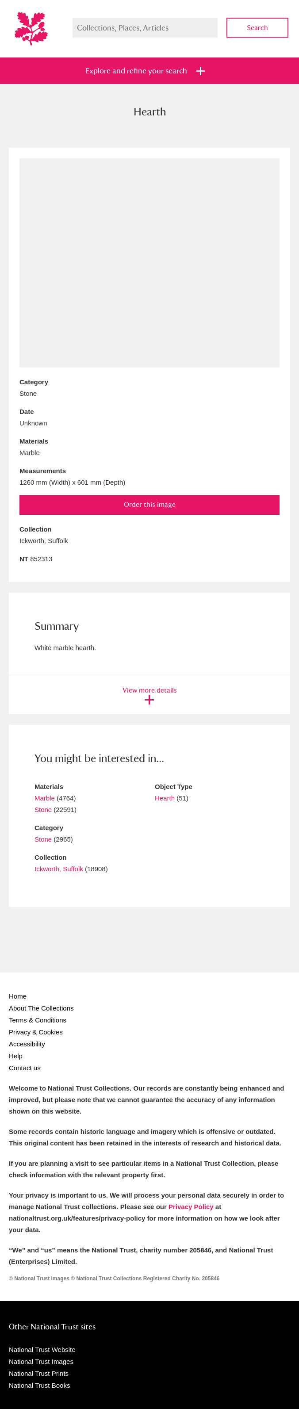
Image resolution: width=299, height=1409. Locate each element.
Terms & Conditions (37, 1020)
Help (16, 1056)
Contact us (25, 1068)
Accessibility (27, 1044)
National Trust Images (41, 1361)
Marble (44, 798)
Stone (43, 809)
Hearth (165, 798)
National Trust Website (42, 1349)
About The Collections (41, 1008)
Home (18, 996)
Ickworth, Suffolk (58, 869)
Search (257, 27)
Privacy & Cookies (36, 1032)
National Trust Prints (39, 1373)
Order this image (150, 504)
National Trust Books (39, 1385)
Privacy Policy (191, 1206)
